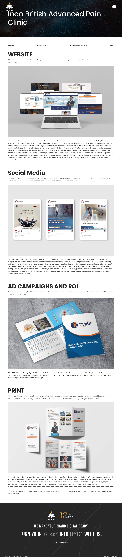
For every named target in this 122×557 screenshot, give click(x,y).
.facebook (2, 284)
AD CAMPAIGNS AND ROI (78, 46)
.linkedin (2, 277)
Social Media (41, 46)
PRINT (112, 46)
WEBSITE (11, 46)
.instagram (2, 270)
